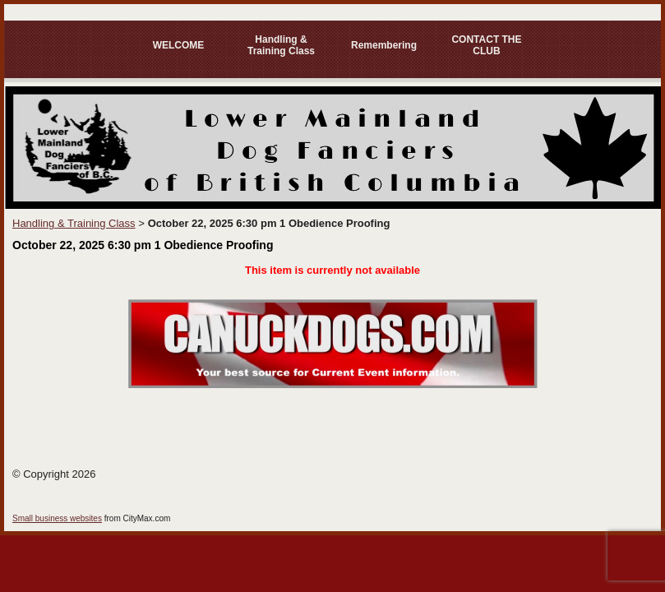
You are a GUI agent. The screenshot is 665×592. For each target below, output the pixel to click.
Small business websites (57, 518)
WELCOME (179, 45)
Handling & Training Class (281, 45)
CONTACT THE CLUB (486, 45)
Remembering (384, 45)
